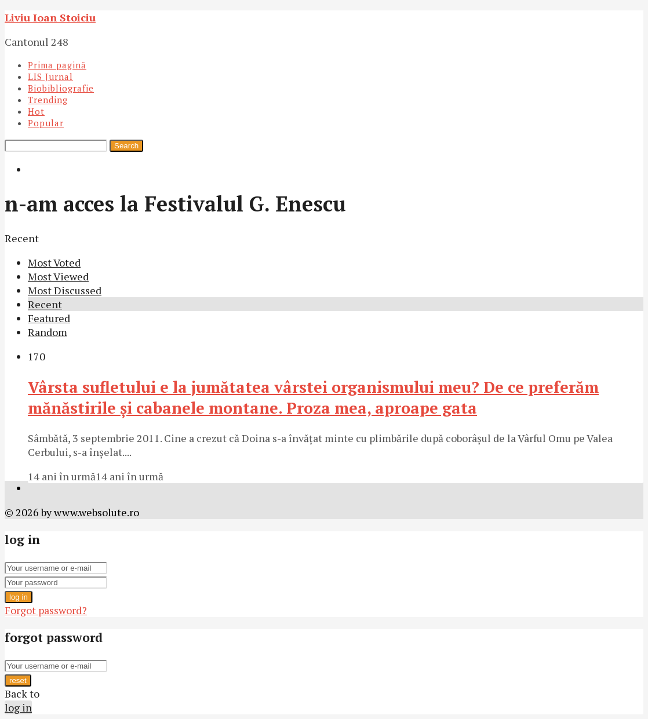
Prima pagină (57, 65)
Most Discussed (64, 290)
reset (18, 680)
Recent (45, 304)
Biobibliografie (61, 88)
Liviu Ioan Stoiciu (50, 17)
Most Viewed (58, 276)
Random (47, 332)
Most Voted (54, 262)
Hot (36, 111)
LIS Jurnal (50, 76)
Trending (48, 99)
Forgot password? (46, 610)
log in (18, 597)
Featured (49, 318)
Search (126, 145)
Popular (46, 123)
